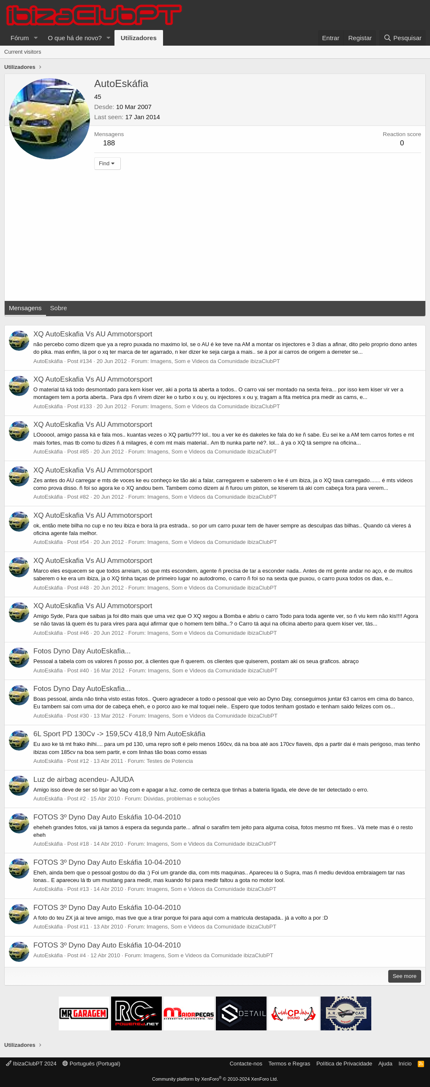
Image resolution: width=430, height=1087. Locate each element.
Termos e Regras (289, 1063)
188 (109, 143)
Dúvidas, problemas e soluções (182, 798)
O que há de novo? (75, 37)
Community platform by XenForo (215, 1079)
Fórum (20, 37)
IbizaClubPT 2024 (31, 1063)
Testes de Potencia (170, 761)
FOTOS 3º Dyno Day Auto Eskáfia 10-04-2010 (107, 817)
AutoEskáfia (48, 361)
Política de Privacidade (344, 1063)
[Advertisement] (215, 237)
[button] (35, 38)
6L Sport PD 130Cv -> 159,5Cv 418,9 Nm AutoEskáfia (119, 734)
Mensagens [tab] (25, 307)
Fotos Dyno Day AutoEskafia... (82, 651)
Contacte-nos (246, 1063)
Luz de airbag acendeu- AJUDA (83, 780)
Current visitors (22, 52)
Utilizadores (139, 37)
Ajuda (385, 1063)
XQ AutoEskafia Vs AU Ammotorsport (92, 334)
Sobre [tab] (58, 307)
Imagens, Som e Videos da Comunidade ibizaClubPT (215, 361)
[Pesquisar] (402, 38)
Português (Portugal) (91, 1063)
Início (404, 1063)
